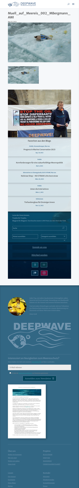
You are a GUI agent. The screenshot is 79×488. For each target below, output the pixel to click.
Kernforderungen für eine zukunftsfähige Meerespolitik (39, 163)
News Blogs (12, 483)
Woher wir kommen (15, 455)
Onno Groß (11, 464)
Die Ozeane (12, 477)
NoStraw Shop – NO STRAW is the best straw (39, 176)
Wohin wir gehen (14, 461)
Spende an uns (39, 247)
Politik (31, 146)
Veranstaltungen (39, 146)
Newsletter (35, 362)
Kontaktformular (49, 483)
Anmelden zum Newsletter (38, 378)
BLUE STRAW (46, 172)
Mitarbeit (46, 477)
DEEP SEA (46, 458)
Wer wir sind (12, 458)
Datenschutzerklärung (25, 373)
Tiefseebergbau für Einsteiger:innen (39, 202)
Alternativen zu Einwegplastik (32, 172)
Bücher (10, 486)
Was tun (47, 146)
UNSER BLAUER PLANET (51, 464)
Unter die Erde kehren (39, 189)
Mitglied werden (39, 255)
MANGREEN (47, 461)
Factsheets (11, 480)
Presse (45, 486)
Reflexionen (39, 199)
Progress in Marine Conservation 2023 (39, 149)
